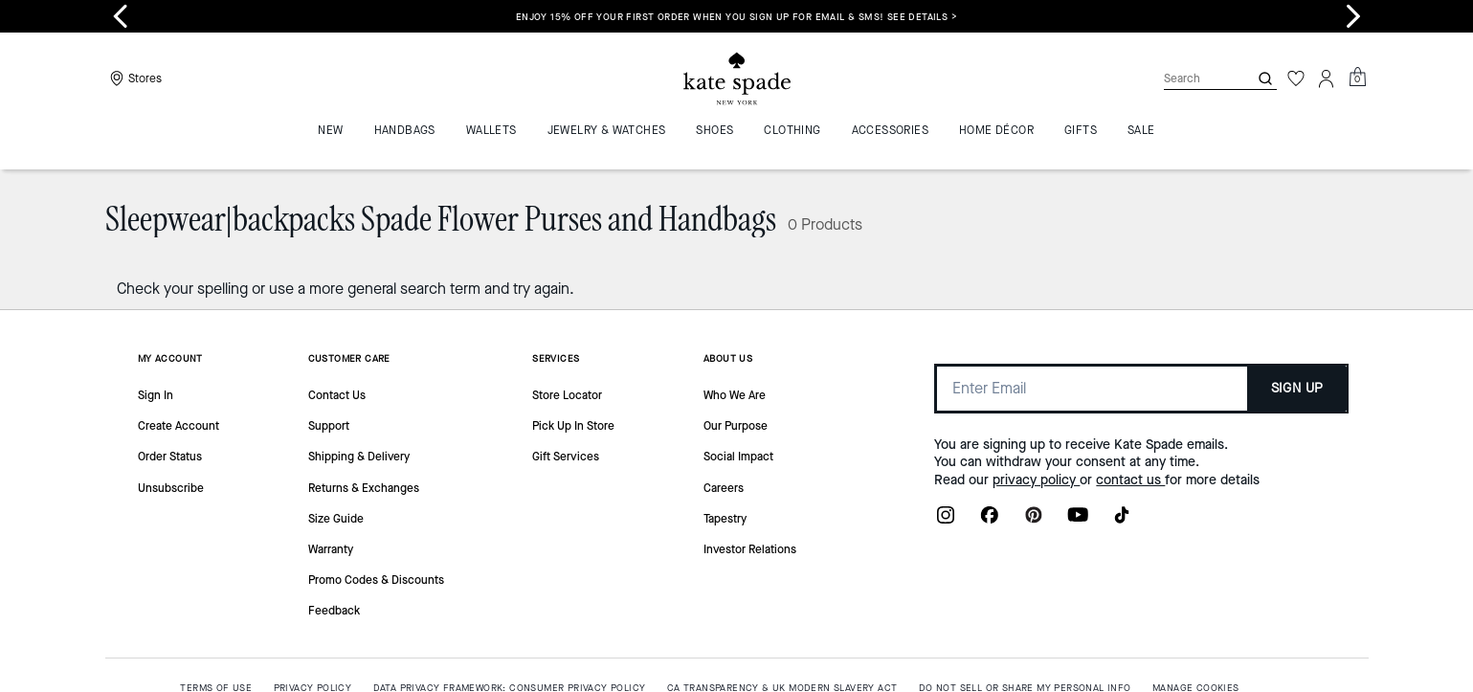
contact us (1130, 480)
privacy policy (1036, 480)
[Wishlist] (1295, 78)
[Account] (1326, 78)
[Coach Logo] (737, 79)
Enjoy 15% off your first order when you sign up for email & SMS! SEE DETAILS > (736, 17)
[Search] (1190, 78)
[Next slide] (1353, 16)
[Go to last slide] (120, 16)
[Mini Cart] (1357, 77)
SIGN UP (1297, 388)
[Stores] (133, 78)
